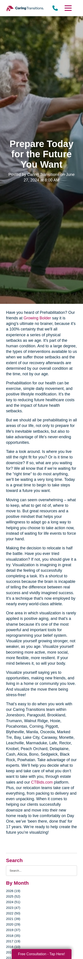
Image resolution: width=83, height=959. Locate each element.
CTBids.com (42, 782)
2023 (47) (13, 908)
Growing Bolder (37, 318)
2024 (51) (13, 902)
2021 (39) (13, 919)
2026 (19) (13, 891)
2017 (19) (13, 941)
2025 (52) (13, 896)
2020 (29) (13, 924)
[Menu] (67, 8)
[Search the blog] (41, 870)
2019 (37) (13, 930)
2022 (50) (13, 913)
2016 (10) (13, 947)
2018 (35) (13, 935)
